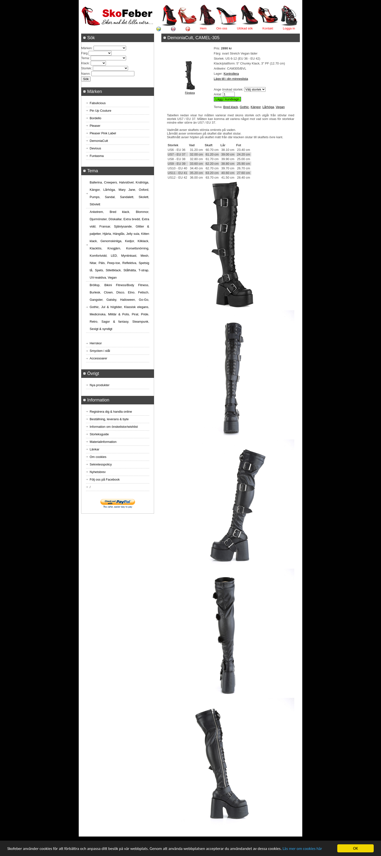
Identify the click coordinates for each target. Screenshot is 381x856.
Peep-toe (113, 263)
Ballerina (96, 182)
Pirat (135, 314)
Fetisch (143, 292)
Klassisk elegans (136, 307)
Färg (84, 53)
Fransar (104, 226)
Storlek (86, 68)
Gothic (244, 107)
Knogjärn (113, 248)
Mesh (144, 255)
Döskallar (115, 219)
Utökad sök (245, 28)
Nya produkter (100, 385)
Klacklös (95, 248)
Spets (99, 270)
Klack (85, 63)
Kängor (255, 107)
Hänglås (118, 234)
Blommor (142, 212)
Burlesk (95, 292)
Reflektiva (129, 263)
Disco (120, 292)
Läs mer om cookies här (302, 848)
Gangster (96, 299)
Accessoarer (98, 358)
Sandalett (126, 197)
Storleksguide (99, 434)
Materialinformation (103, 442)
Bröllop (94, 285)
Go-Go (143, 299)
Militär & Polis (118, 314)
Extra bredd (131, 219)
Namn (85, 73)
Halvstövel (126, 182)
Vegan (280, 107)
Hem (203, 28)
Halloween (127, 299)
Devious (95, 148)
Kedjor (129, 241)
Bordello (95, 118)
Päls (102, 263)
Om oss (221, 28)
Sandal (109, 197)
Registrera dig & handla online (111, 411)
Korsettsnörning (137, 248)
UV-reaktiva (98, 277)
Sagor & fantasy (114, 321)
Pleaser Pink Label (103, 133)
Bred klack (230, 107)
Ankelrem (96, 212)
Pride (144, 314)
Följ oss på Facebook (105, 479)
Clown (108, 292)
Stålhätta (129, 270)
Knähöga (142, 182)
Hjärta (107, 234)
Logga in (289, 28)
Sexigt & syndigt (101, 329)
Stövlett (95, 204)
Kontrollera (231, 73)
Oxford (143, 189)
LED (114, 255)
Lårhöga (268, 107)
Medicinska (97, 314)
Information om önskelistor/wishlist (114, 426)
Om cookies (98, 457)
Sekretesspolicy (101, 464)
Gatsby (111, 299)
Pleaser (95, 125)
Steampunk (140, 321)
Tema (85, 58)
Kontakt (267, 28)
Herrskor (96, 343)
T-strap (143, 270)
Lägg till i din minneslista (231, 79)
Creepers (110, 182)
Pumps (94, 197)
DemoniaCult (99, 141)
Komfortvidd (98, 255)
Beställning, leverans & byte (109, 419)
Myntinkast (128, 255)
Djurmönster (98, 219)
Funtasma (97, 156)
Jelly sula (132, 234)
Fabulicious (98, 103)
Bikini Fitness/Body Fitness (126, 285)
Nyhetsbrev (98, 472)
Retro (93, 321)
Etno (131, 292)
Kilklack (143, 241)
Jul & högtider (111, 307)
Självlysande (123, 226)
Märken (86, 48)
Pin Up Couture (100, 110)
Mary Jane (127, 189)
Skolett (143, 197)
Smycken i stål (100, 351)
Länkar (94, 449)
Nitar (93, 263)
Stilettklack (113, 270)
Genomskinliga (111, 241)
